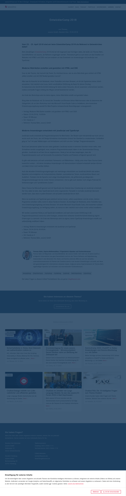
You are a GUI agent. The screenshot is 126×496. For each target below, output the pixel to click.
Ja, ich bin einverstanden (111, 492)
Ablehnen (96, 492)
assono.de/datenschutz (75, 484)
